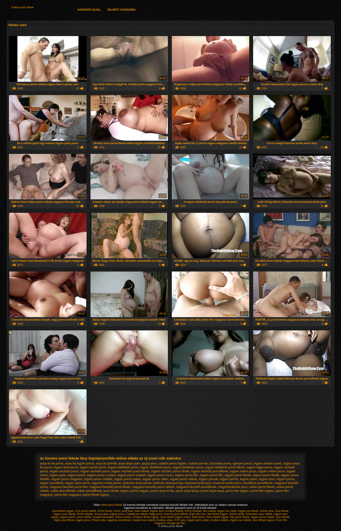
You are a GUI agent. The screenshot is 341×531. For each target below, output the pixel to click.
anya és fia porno (51, 463)
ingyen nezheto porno (64, 471)
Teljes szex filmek (64, 520)
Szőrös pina (266, 511)
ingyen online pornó (271, 471)
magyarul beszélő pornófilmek (196, 487)
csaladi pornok (197, 463)
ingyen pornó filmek (238, 475)
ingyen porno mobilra (98, 479)
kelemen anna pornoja (168, 483)
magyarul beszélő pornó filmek (109, 487)
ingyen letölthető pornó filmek (225, 467)
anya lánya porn (129, 463)
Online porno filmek (22, 7)
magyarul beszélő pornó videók (153, 487)
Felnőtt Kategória (121, 9)
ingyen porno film (186, 475)
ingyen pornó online (127, 479)
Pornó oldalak (85, 514)
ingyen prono (285, 479)
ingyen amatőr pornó (267, 463)
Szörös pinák (236, 514)
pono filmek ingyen (116, 491)
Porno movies (123, 517)
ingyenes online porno (106, 483)
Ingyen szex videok (64, 514)
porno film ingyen (237, 491)
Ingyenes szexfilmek (118, 520)
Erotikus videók (174, 511)
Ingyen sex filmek (248, 511)
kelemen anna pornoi (137, 483)
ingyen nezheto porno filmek (170, 471)
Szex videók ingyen (217, 517)
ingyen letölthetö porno (155, 467)
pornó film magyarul (67, 494)
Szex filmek (281, 511)
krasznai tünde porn (198, 483)
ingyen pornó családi (131, 475)
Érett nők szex (197, 514)
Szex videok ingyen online (175, 517)
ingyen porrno (229, 479)
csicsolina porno (220, 463)
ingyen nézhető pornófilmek (209, 471)
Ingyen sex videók (240, 520)
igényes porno (242, 463)
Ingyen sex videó (227, 511)
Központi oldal (89, 9)
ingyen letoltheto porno (188, 467)
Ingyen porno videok (262, 517)
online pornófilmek (89, 491)
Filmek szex (98, 520)
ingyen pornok (208, 479)
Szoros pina (101, 514)
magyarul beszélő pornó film (69, 487)
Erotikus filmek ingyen (146, 517)
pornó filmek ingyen (96, 494)
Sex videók (209, 511)
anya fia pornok (106, 463)
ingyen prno (267, 479)
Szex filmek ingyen (263, 520)
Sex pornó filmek (239, 517)
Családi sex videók (137, 514)
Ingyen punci (117, 514)
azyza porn (149, 463)
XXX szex (180, 520)
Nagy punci (155, 514)
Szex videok (142, 511)
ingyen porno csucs (160, 475)
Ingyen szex (157, 511)
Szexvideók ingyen (63, 511)
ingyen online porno (243, 471)
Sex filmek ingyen (217, 514)
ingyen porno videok (183, 479)
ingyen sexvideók (51, 483)
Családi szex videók (143, 520)
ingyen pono (58, 475)
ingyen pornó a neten (101, 475)
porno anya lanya (212, 491)
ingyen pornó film (211, 475)
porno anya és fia (162, 491)
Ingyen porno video (198, 520)
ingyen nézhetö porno (95, 471)
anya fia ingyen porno (79, 463)
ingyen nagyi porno (259, 467)
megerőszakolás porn (232, 487)
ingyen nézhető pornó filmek (131, 471)
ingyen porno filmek (266, 475)
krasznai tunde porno (227, 483)
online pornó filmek (262, 487)
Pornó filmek (104, 511)
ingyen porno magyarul (66, 479)
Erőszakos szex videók (259, 514)
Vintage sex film (176, 523)
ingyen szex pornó (77, 483)
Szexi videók (84, 517)
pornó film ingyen (262, 491)
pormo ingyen (139, 491)
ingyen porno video (155, 479)
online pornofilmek (62, 491)
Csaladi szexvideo (103, 517)
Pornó (117, 511)
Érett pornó (198, 517)
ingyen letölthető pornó (123, 467)
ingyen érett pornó (65, 467)
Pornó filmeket (193, 511)
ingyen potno (248, 479)
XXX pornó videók (85, 511)
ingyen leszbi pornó (93, 467)
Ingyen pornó (67, 517)
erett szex (127, 511)
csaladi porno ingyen (172, 463)
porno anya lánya (187, 491)
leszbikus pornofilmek (258, 483)
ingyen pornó (76, 475)
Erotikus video (165, 520)
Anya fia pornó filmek (176, 514)
